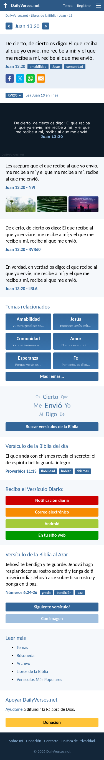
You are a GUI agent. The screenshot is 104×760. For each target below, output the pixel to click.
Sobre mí (16, 741)
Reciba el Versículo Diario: (35, 489)
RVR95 (14, 95)
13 (70, 15)
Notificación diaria (52, 500)
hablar (66, 471)
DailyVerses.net (17, 15)
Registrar (84, 5)
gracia (46, 593)
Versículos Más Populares (39, 679)
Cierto (50, 397)
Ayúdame (14, 709)
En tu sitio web (51, 535)
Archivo (23, 663)
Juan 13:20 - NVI (20, 187)
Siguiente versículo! (52, 607)
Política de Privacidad (78, 741)
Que (65, 396)
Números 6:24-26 (21, 592)
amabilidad (38, 67)
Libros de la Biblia (43, 15)
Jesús (56, 67)
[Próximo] (45, 26)
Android (52, 523)
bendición (64, 593)
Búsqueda (25, 655)
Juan (62, 15)
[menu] (98, 7)
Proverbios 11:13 (21, 471)
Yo (68, 405)
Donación (52, 722)
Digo (51, 414)
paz (80, 593)
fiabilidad (48, 471)
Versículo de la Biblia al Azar (37, 554)
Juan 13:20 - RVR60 (23, 249)
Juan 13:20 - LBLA (21, 288)
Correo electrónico (52, 512)
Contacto (51, 741)
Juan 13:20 (15, 66)
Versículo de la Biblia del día (37, 446)
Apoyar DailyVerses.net (31, 699)
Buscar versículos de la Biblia (52, 426)
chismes (83, 471)
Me (37, 405)
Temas (68, 5)
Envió (53, 405)
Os (37, 396)
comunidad (74, 67)
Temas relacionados (28, 306)
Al (41, 414)
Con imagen (52, 618)
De (62, 414)
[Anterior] (9, 26)
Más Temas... (52, 376)
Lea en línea (42, 95)
